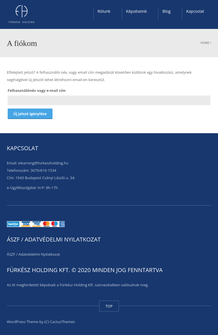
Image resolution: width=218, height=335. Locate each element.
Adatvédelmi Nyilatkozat (39, 254)
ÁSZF (11, 254)
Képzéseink (136, 11)
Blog (166, 11)
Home (205, 43)
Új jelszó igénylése (30, 113)
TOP (108, 306)
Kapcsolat (195, 11)
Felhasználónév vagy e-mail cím (37, 90)
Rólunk (104, 11)
